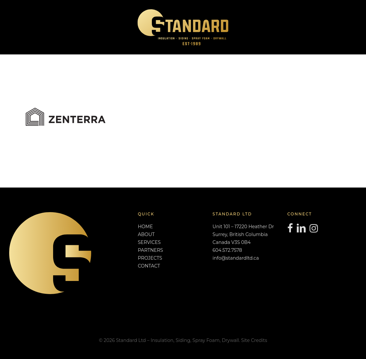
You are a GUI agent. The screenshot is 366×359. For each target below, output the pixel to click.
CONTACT (149, 266)
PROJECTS (150, 258)
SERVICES (149, 242)
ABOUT (146, 234)
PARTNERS (150, 250)
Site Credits (254, 340)
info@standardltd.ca (236, 258)
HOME (145, 226)
